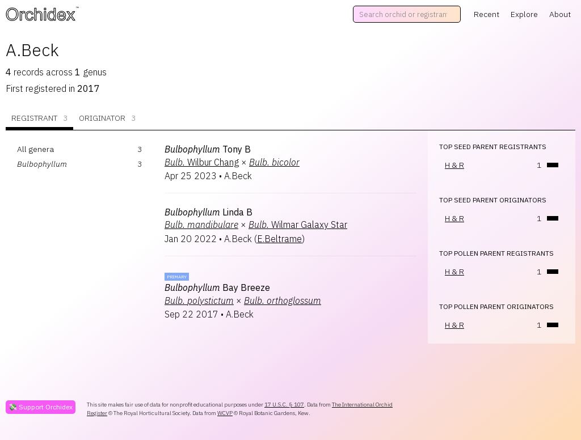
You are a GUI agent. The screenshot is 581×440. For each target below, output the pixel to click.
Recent (486, 14)
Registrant (39, 118)
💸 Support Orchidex (41, 407)
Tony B (208, 149)
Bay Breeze (217, 287)
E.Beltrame (279, 238)
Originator (107, 118)
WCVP (225, 413)
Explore (524, 14)
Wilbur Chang (202, 162)
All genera (35, 149)
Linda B (208, 212)
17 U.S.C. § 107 (284, 404)
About (560, 14)
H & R (454, 165)
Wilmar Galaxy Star (298, 224)
